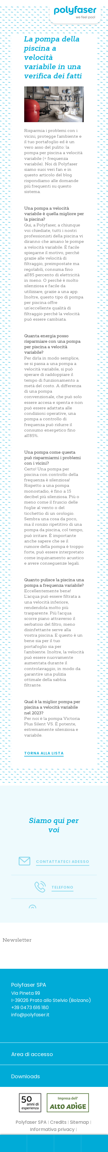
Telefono (62, 891)
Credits (58, 1122)
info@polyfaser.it (30, 1014)
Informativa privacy (52, 1129)
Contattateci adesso (62, 863)
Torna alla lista (44, 753)
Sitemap (79, 1122)
